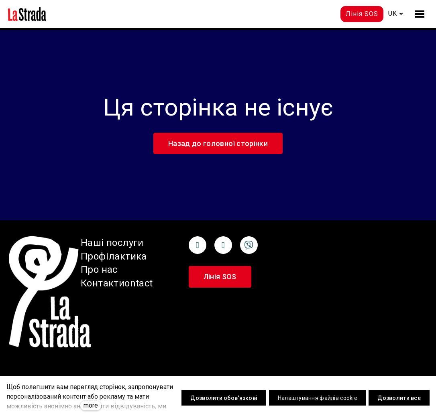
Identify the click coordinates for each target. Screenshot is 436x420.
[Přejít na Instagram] (223, 245)
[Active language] (395, 13)
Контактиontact (117, 283)
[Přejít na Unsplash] (249, 245)
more (91, 405)
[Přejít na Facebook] (197, 245)
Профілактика (114, 256)
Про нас (99, 269)
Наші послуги (112, 242)
